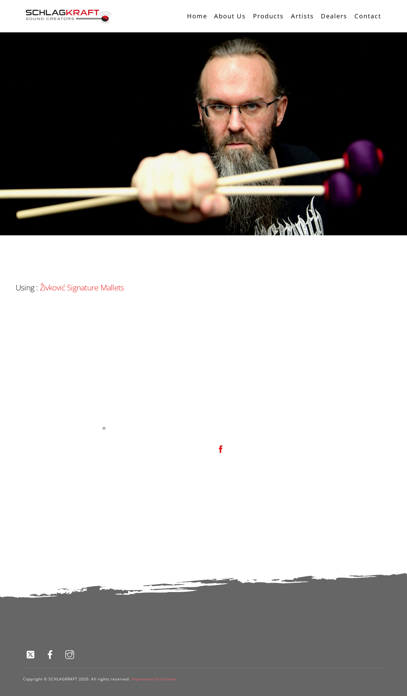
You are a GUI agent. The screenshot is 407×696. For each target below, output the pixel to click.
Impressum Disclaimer (154, 679)
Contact (367, 16)
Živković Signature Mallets (82, 287)
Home (197, 16)
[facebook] (51, 654)
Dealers (334, 16)
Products (268, 16)
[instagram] (70, 654)
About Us (230, 16)
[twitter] (31, 654)
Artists (302, 16)
